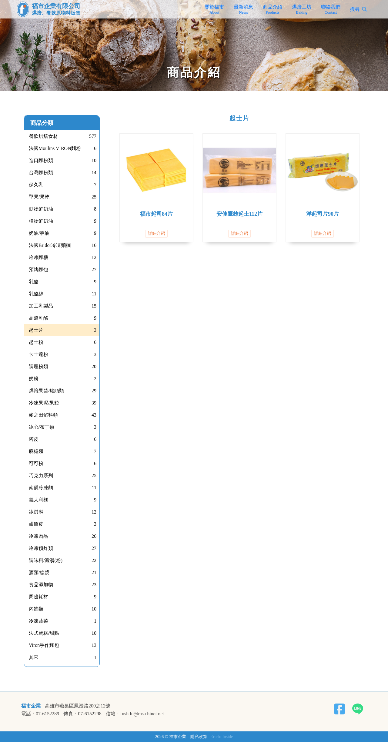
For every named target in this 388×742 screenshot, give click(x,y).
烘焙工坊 (301, 9)
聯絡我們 (330, 9)
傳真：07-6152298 (82, 713)
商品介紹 (272, 9)
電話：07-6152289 (40, 713)
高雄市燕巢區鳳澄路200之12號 (77, 706)
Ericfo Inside (221, 736)
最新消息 (243, 9)
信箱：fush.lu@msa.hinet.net (135, 713)
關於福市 (214, 9)
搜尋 (355, 9)
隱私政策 (198, 736)
